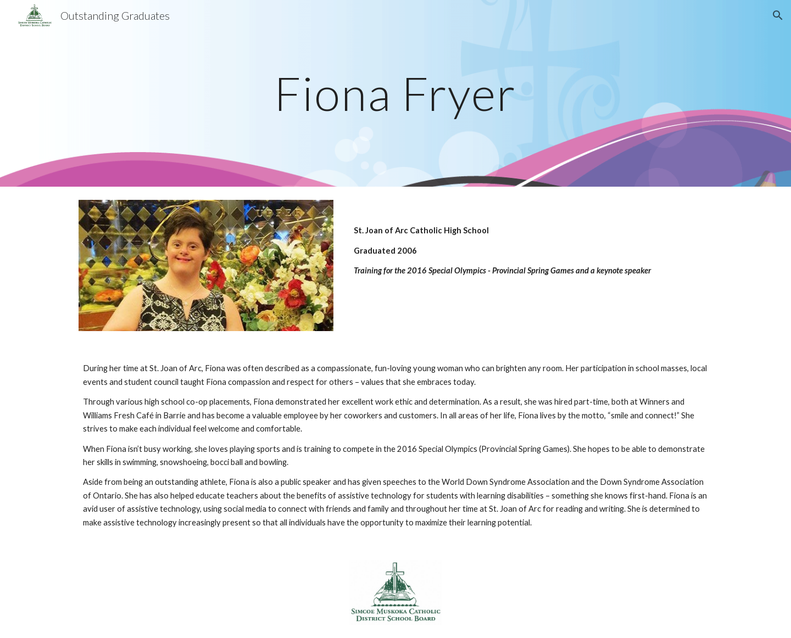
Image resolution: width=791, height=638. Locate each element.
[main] (395, 93)
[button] (778, 15)
